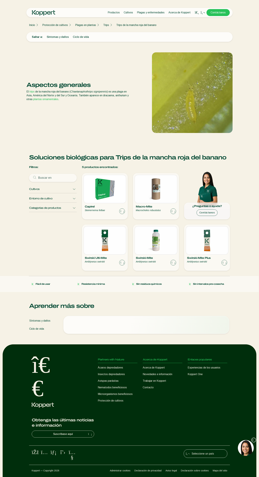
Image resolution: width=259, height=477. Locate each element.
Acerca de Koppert (179, 12)
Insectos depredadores (111, 374)
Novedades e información (157, 374)
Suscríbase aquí (73, 434)
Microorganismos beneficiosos (115, 394)
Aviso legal (171, 470)
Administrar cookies (120, 470)
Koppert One (195, 374)
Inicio (32, 25)
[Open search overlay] (197, 12)
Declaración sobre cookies (195, 470)
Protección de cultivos (55, 25)
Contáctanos (218, 12)
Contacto (148, 387)
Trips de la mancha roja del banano (136, 25)
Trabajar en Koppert (154, 380)
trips (32, 91)
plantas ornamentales (45, 99)
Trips (106, 25)
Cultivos (128, 12)
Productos (114, 12)
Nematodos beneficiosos (112, 387)
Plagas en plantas (85, 25)
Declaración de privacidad (148, 470)
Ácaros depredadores (110, 367)
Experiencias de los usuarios (204, 367)
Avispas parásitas (108, 380)
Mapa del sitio (220, 470)
